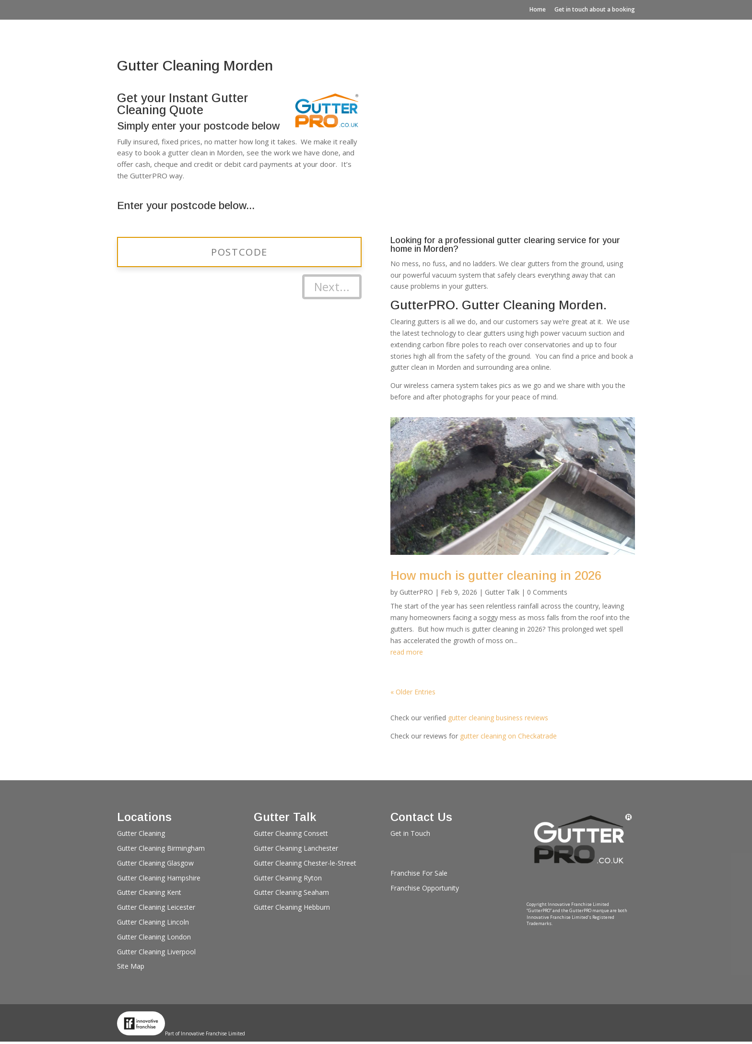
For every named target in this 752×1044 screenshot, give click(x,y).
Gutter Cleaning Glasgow (155, 863)
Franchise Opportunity (424, 887)
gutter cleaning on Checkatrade (508, 735)
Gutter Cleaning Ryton (288, 877)
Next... (332, 286)
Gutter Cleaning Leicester (156, 907)
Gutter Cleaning (141, 833)
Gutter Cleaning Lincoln (153, 922)
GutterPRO (416, 592)
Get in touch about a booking (594, 9)
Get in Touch (410, 833)
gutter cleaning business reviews (498, 717)
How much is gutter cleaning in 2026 (495, 575)
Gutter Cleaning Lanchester (296, 848)
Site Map (130, 966)
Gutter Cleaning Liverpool (156, 951)
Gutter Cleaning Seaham (291, 892)
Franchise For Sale (418, 873)
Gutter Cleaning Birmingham (161, 848)
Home (537, 9)
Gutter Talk (502, 592)
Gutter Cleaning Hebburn (292, 907)
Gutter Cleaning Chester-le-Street (305, 863)
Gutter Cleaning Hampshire (158, 877)
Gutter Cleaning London (154, 936)
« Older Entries (412, 691)
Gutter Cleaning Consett (291, 833)
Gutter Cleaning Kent (149, 892)
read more (406, 652)
